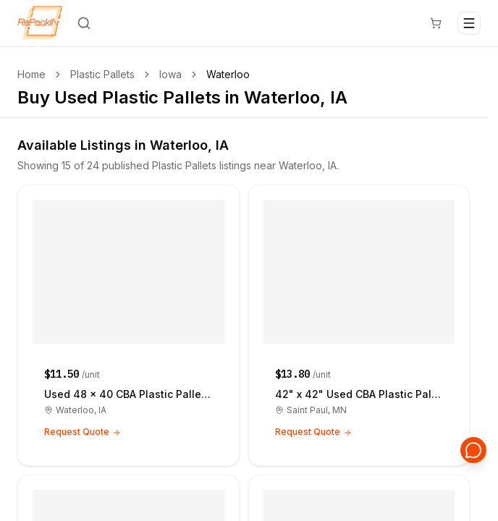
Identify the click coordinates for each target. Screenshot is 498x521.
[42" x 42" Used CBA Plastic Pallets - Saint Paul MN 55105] (359, 325)
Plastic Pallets (102, 74)
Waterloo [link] (228, 74)
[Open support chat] (473, 450)
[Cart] (436, 23)
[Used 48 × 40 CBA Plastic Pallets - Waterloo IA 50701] (128, 325)
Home (31, 74)
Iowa (170, 74)
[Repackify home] (39, 23)
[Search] (84, 23)
